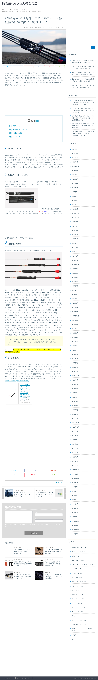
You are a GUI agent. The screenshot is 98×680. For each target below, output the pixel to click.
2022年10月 (75, 324)
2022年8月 (75, 333)
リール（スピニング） (78, 612)
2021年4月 (75, 401)
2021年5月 (75, 397)
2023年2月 (75, 307)
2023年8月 (75, 282)
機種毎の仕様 (17, 133)
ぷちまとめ (16, 137)
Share (33, 470)
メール (37, 518)
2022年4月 (75, 350)
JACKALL (59, 483)
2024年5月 (75, 243)
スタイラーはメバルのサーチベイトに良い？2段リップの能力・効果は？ (83, 74)
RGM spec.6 (17, 126)
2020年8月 (75, 436)
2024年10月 (75, 222)
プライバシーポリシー (8, 678)
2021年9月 (75, 380)
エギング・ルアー (77, 556)
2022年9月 (75, 329)
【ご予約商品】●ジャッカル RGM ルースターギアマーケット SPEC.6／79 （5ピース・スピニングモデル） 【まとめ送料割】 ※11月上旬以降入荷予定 (25, 391)
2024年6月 (75, 239)
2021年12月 (75, 367)
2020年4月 (75, 453)
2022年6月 (75, 342)
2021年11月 (75, 371)
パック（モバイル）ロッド (80, 582)
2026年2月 (75, 158)
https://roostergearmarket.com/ (17, 381)
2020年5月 (75, 448)
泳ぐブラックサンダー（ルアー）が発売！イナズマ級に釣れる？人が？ (83, 86)
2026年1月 (75, 162)
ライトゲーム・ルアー (78, 599)
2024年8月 (75, 230)
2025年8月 (75, 179)
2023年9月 (75, 277)
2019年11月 (75, 474)
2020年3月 (75, 457)
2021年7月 (75, 389)
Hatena (14, 475)
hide (37, 121)
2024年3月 (75, 252)
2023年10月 (75, 273)
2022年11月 (75, 320)
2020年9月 (75, 431)
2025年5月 (75, 192)
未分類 (74, 635)
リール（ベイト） (77, 616)
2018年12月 (75, 521)
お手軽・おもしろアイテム (80, 548)
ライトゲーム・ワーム (78, 607)
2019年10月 (75, 478)
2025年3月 (75, 200)
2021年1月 (75, 414)
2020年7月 (75, 440)
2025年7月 (75, 183)
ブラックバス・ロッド (78, 595)
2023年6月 (75, 290)
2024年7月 (75, 235)
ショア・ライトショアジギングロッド (83, 565)
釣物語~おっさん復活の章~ (20, 4)
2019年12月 (75, 470)
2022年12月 (75, 316)
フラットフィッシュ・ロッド (80, 586)
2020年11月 (75, 423)
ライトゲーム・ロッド (78, 603)
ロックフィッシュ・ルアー (80, 620)
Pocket (34, 475)
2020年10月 (75, 427)
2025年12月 (75, 166)
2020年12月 (75, 418)
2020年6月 (75, 444)
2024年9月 (75, 226)
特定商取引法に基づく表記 (24, 678)
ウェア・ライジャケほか (79, 552)
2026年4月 (75, 153)
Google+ (53, 470)
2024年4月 (75, 247)
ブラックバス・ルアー (78, 590)
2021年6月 (75, 393)
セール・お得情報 (77, 573)
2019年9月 (75, 483)
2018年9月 (75, 534)
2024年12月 (75, 213)
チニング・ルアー (77, 577)
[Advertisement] (33, 99)
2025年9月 (75, 175)
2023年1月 (75, 312)
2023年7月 (75, 286)
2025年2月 (75, 205)
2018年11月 (75, 525)
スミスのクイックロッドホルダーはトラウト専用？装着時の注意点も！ (83, 67)
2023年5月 (75, 294)
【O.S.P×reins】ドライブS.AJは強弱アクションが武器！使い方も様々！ (83, 80)
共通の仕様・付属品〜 (20, 130)
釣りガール (75, 639)
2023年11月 (75, 269)
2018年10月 (75, 530)
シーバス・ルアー (77, 569)
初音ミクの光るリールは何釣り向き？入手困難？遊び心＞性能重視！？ (83, 61)
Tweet (14, 470)
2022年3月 (75, 354)
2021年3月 (75, 406)
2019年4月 (75, 504)
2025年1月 (75, 209)
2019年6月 (75, 495)
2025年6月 (75, 188)
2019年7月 (75, 491)
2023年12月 (75, 265)
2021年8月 (75, 384)
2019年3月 (75, 508)
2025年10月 (75, 170)
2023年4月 (75, 299)
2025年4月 (75, 196)
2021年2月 (75, 410)
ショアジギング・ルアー (79, 560)
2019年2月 (75, 513)
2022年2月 (75, 359)
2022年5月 (75, 346)
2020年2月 (75, 461)
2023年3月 (75, 303)
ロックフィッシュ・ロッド (80, 624)
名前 (37, 512)
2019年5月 (75, 500)
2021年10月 (75, 376)
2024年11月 (75, 218)
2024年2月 (75, 256)
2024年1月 (75, 260)
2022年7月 (75, 337)
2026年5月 (75, 149)
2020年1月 (75, 466)
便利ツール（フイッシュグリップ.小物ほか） (82, 630)
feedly (53, 475)
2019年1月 (75, 517)
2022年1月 (75, 363)
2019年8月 (75, 487)
